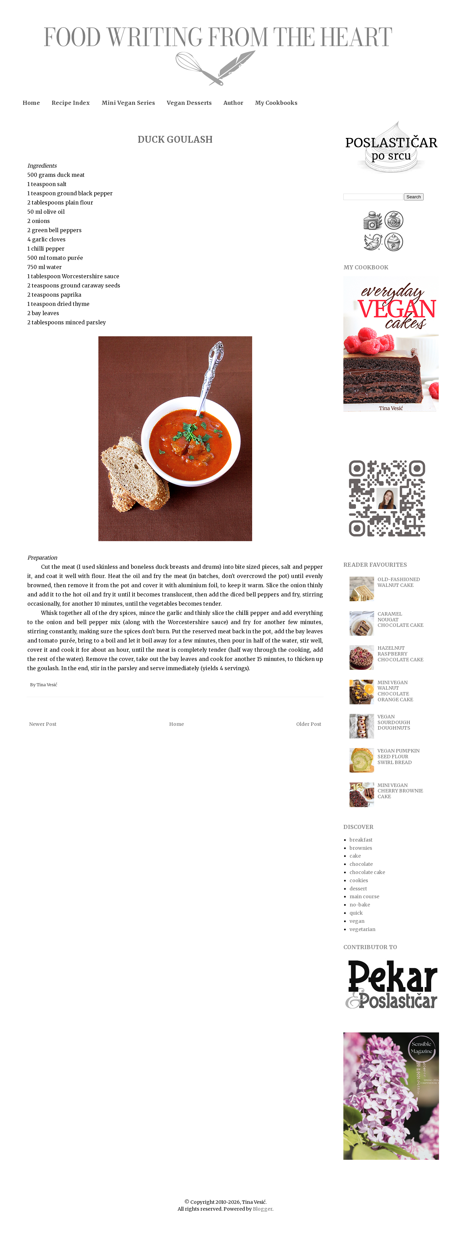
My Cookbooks (276, 102)
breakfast (361, 840)
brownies (361, 848)
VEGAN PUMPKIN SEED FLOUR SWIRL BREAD (399, 756)
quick (356, 913)
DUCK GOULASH (175, 139)
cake (355, 856)
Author (233, 102)
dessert (358, 889)
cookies (359, 880)
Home (31, 102)
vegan (357, 921)
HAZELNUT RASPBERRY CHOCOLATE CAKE (400, 654)
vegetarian (362, 929)
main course (364, 896)
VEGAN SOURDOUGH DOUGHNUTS (394, 722)
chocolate (361, 864)
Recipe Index (71, 102)
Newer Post (42, 724)
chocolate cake (367, 872)
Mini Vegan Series (128, 102)
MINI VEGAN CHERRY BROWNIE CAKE (400, 791)
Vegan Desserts (189, 102)
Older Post (308, 724)
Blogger (262, 1209)
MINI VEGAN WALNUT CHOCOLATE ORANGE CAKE (395, 691)
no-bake (360, 905)
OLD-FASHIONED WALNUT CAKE (399, 582)
